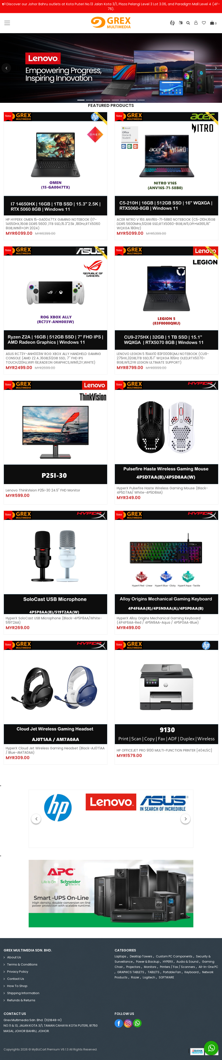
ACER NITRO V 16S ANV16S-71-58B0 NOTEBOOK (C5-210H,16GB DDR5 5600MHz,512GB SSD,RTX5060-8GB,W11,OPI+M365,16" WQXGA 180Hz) (166, 223)
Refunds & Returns (21, 1000)
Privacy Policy (17, 971)
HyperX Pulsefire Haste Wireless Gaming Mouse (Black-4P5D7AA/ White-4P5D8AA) (162, 490)
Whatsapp (137, 1023)
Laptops (120, 956)
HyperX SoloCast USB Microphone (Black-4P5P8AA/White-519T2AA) (54, 620)
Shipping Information (23, 993)
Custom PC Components (174, 956)
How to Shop (17, 986)
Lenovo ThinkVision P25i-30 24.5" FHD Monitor (43, 490)
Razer (135, 977)
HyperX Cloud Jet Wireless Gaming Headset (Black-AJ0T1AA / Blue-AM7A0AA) (55, 750)
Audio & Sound (187, 962)
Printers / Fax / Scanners (177, 967)
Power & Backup (147, 962)
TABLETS (153, 972)
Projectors (133, 967)
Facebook (119, 1023)
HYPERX (168, 962)
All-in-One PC (208, 967)
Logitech (149, 977)
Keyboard (192, 972)
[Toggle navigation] (7, 22)
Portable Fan (172, 972)
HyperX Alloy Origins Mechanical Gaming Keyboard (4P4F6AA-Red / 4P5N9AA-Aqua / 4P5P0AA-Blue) (159, 620)
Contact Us (15, 978)
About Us (14, 957)
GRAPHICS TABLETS (130, 972)
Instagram (128, 1023)
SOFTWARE (166, 977)
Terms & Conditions (22, 964)
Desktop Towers (141, 956)
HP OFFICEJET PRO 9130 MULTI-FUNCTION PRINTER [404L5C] (165, 750)
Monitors (150, 967)
